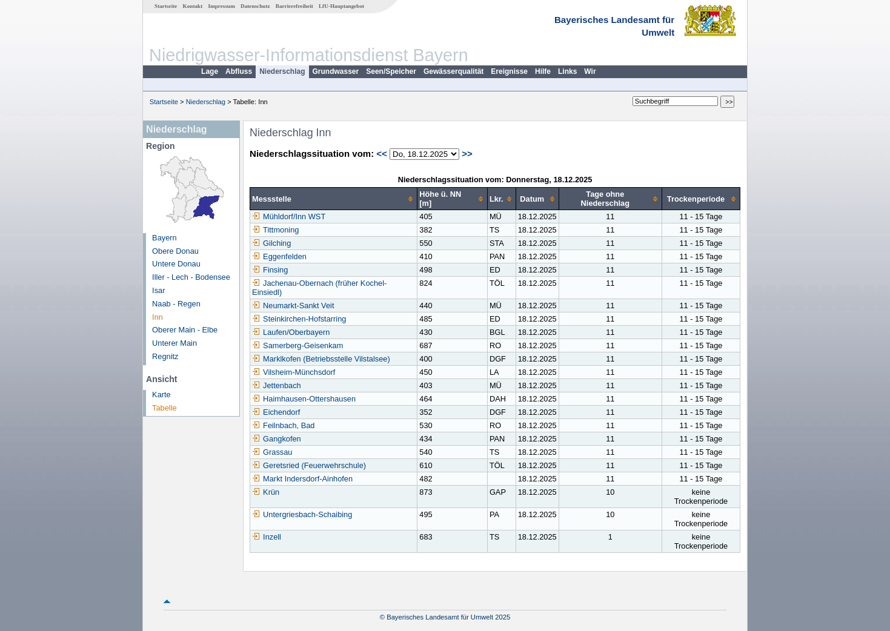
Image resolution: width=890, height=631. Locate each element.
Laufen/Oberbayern (291, 332)
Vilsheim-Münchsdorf (293, 372)
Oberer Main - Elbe (185, 329)
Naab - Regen (176, 303)
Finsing (270, 269)
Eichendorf (276, 412)
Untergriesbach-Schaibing (302, 514)
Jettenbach (276, 385)
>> (467, 153)
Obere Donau (175, 251)
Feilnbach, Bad (283, 425)
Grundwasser (336, 71)
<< (381, 153)
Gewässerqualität (453, 71)
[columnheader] (333, 199)
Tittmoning (275, 229)
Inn (157, 317)
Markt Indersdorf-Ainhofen (302, 478)
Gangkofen (276, 438)
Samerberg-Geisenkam (297, 345)
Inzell (266, 536)
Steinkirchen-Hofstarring (299, 318)
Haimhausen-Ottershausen (304, 398)
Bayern (164, 237)
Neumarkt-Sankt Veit (293, 305)
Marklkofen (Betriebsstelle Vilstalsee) (321, 358)
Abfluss (238, 71)
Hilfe (543, 71)
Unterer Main (174, 343)
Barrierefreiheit (294, 6)
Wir (590, 71)
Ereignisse (509, 71)
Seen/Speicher (391, 71)
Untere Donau (176, 263)
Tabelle (164, 407)
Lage (209, 71)
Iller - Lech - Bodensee (191, 277)
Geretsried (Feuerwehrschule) (309, 465)
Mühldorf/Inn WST (288, 216)
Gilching (271, 243)
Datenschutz (255, 6)
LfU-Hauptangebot (341, 6)
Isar (158, 290)
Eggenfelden (279, 256)
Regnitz (165, 356)
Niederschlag (282, 71)
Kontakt (193, 6)
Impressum (221, 6)
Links (567, 71)
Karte (161, 394)
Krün (265, 492)
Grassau (272, 452)
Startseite (165, 6)
